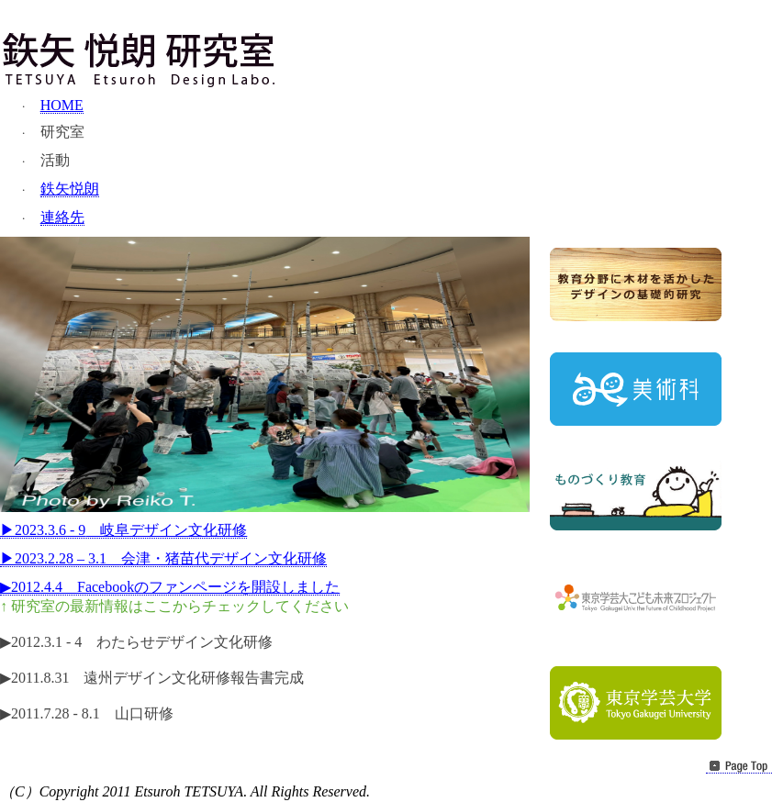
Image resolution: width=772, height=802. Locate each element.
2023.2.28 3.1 (163, 558)
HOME (62, 105)
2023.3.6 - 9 (123, 530)
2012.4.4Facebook (170, 587)
